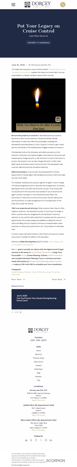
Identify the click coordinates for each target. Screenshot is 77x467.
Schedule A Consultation (38, 43)
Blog (38, 373)
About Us (38, 354)
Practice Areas (38, 358)
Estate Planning (17, 272)
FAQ (38, 380)
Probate (27, 272)
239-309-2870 (38, 340)
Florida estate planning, (39, 261)
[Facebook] (36, 440)
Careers (38, 365)
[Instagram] (46, 440)
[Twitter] (41, 440)
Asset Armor (38, 362)
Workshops (38, 369)
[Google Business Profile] (26, 440)
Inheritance (16, 274)
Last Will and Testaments (41, 252)
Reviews (38, 376)
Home (38, 351)
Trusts (23, 255)
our (16, 249)
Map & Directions (38, 400)
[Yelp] (31, 440)
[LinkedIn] (51, 440)
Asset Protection (55, 255)
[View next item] (21, 312)
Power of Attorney (39, 272)
